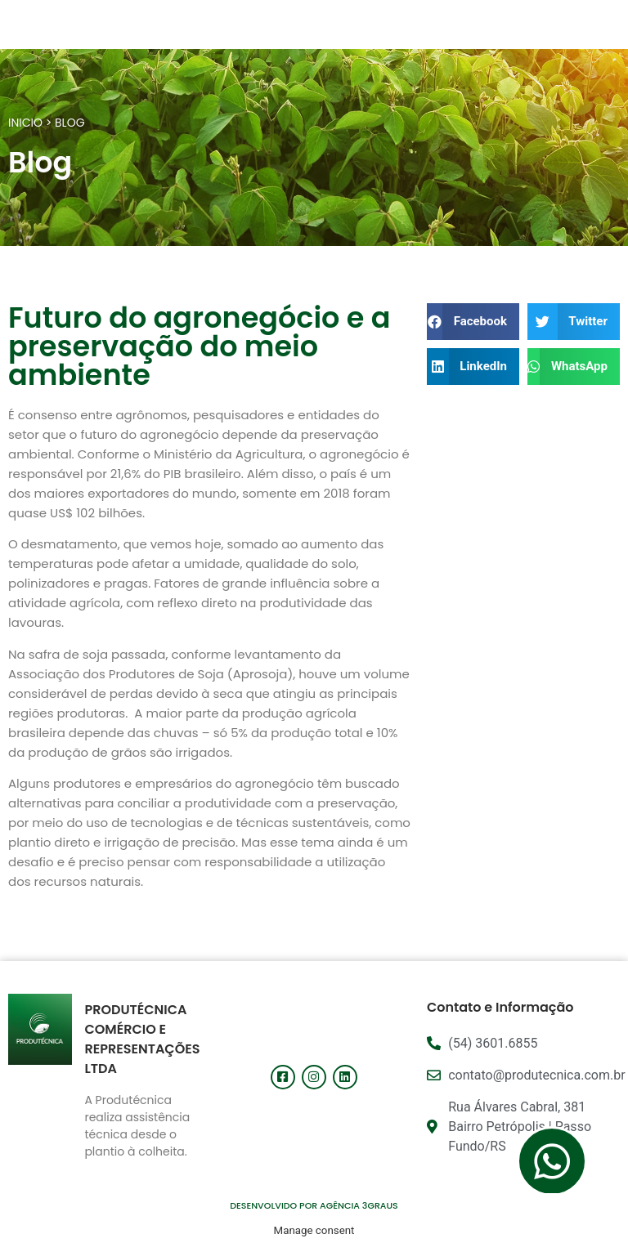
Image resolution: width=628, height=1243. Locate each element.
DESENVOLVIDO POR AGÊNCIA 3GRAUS (314, 1205)
